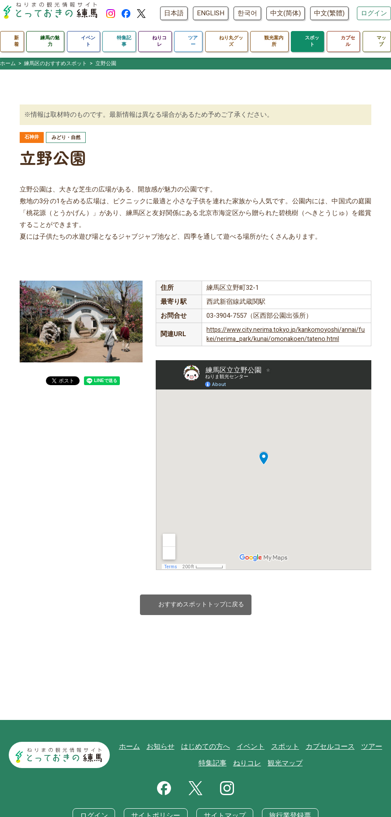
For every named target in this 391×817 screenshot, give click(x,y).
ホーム (137, 749)
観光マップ (285, 765)
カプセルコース (328, 749)
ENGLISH (251, 6)
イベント (252, 749)
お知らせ (167, 749)
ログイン (374, 20)
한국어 (288, 6)
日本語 (214, 6)
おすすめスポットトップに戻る (196, 606)
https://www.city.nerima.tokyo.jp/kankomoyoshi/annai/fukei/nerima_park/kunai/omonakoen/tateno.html (285, 335)
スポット (285, 749)
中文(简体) (326, 6)
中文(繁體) (370, 6)
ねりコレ (249, 765)
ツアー (367, 749)
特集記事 (216, 765)
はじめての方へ (210, 749)
